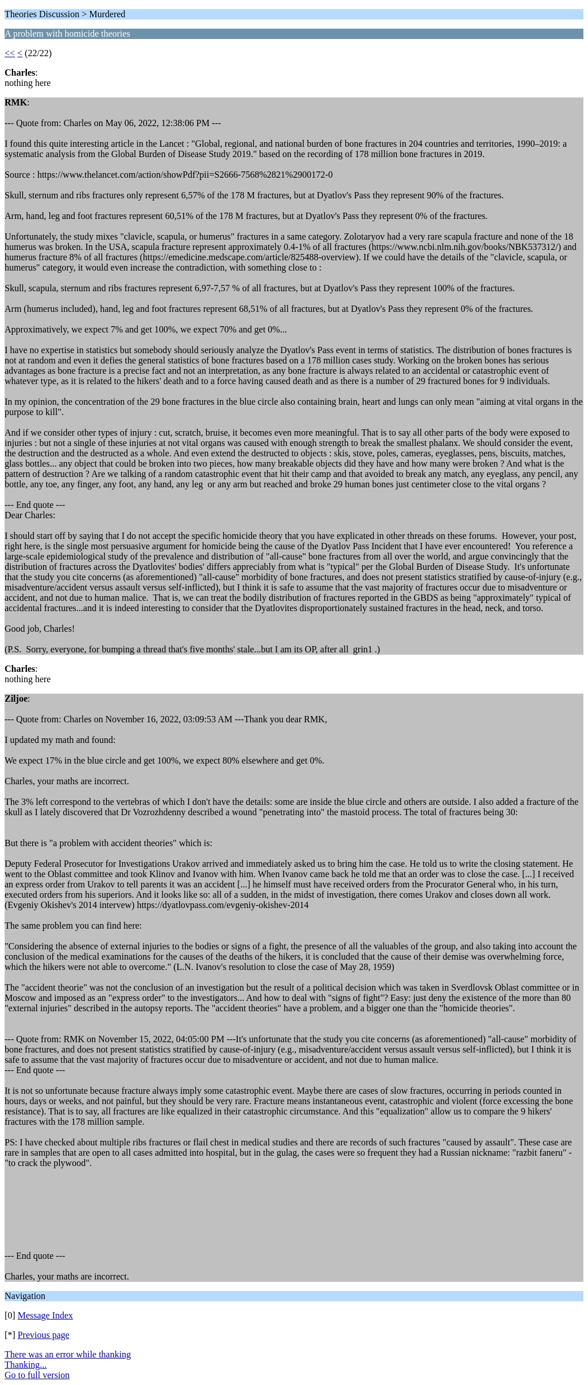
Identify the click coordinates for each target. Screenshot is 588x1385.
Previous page (43, 1335)
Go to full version (37, 1375)
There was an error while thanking (68, 1354)
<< (10, 53)
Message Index (45, 1315)
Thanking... (26, 1365)
